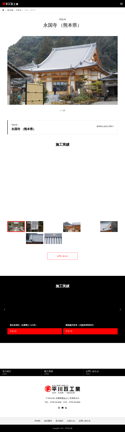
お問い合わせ (84, 421)
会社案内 (48, 421)
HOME (37, 421)
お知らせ (71, 421)
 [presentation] (121, 309)
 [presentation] (3, 309)
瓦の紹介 (59, 421)
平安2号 (62, 19)
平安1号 (69, 331)
